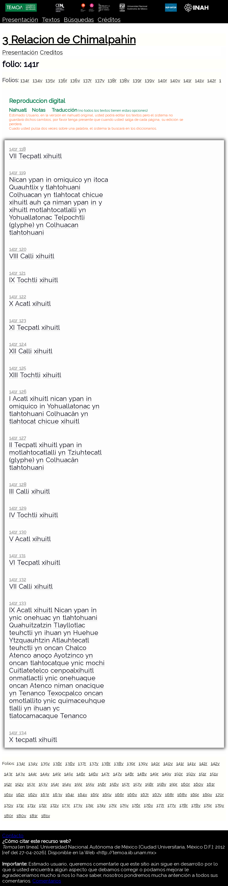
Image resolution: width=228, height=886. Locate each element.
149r (154, 773)
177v (171, 805)
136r (62, 80)
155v (90, 784)
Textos (51, 19)
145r (57, 773)
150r (178, 773)
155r (78, 784)
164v (82, 794)
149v (166, 773)
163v (57, 794)
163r (45, 794)
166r (119, 794)
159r (173, 784)
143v (20, 773)
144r (32, 773)
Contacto (13, 835)
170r (219, 794)
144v (44, 773)
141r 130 (17, 532)
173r (66, 805)
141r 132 (17, 579)
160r (185, 784)
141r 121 (17, 273)
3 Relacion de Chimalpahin (69, 39)
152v (19, 784)
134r (24, 80)
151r (202, 773)
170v (8, 805)
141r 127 (17, 437)
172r (43, 805)
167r (144, 794)
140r (162, 80)
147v (117, 773)
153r (31, 784)
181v (45, 815)
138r (112, 80)
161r (211, 784)
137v (100, 80)
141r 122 (17, 296)
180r (8, 815)
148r (129, 773)
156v (114, 784)
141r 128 (17, 484)
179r (208, 805)
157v (137, 784)
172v (54, 805)
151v (214, 773)
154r (55, 784)
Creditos (51, 52)
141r (187, 80)
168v (182, 794)
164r (69, 794)
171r (20, 805)
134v (37, 80)
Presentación (20, 19)
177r (160, 805)
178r (183, 805)
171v (31, 805)
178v (195, 805)
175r (113, 805)
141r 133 (17, 603)
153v (43, 784)
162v (32, 794)
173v (77, 805)
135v (50, 80)
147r (105, 773)
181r (34, 815)
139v (150, 80)
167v (156, 794)
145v (68, 773)
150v (190, 773)
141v (199, 80)
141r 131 (17, 555)
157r (126, 784)
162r (20, 794)
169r (194, 794)
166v (132, 794)
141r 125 (17, 368)
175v (124, 805)
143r (8, 773)
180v (21, 815)
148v (142, 773)
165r (94, 794)
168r (169, 794)
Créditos (109, 19)
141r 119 (17, 172)
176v (148, 805)
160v (198, 784)
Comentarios (46, 881)
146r (80, 773)
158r (149, 784)
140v (175, 80)
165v (106, 794)
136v (75, 80)
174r (90, 805)
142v (215, 763)
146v (93, 773)
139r (137, 80)
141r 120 (17, 249)
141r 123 (17, 320)
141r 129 (17, 508)
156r (102, 784)
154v (66, 784)
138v (124, 80)
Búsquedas (79, 19)
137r (87, 80)
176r (136, 805)
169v (207, 794)
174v (101, 805)
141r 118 (17, 149)
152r (8, 784)
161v (8, 794)
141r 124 (17, 344)
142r (211, 80)
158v (161, 784)
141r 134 (17, 732)
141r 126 (17, 391)
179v (219, 805)
